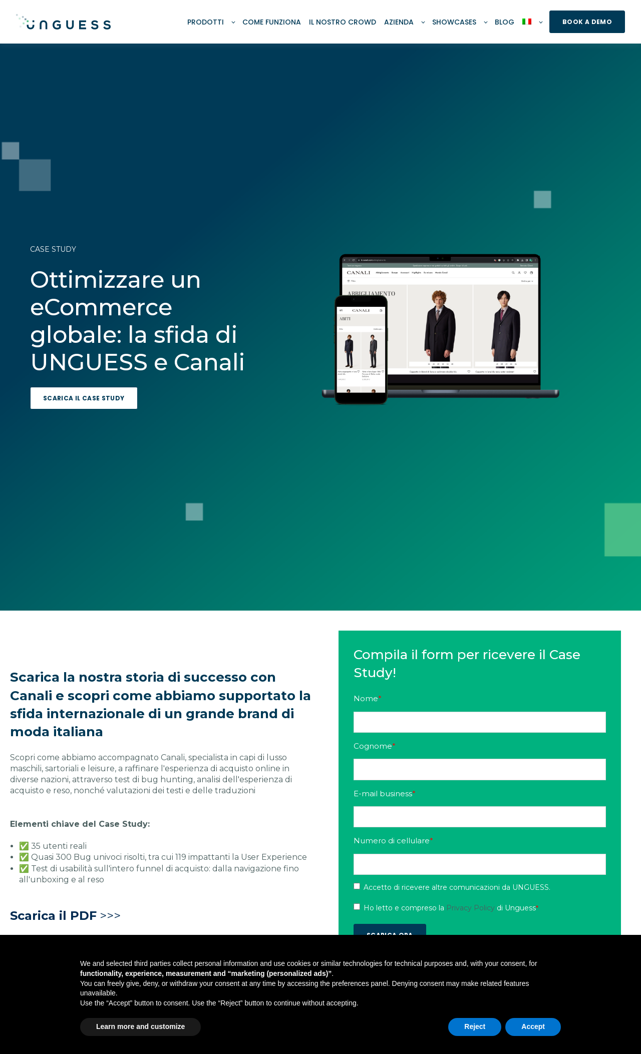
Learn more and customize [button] (140, 1026)
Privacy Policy (471, 907)
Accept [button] (533, 1026)
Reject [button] (474, 1026)
